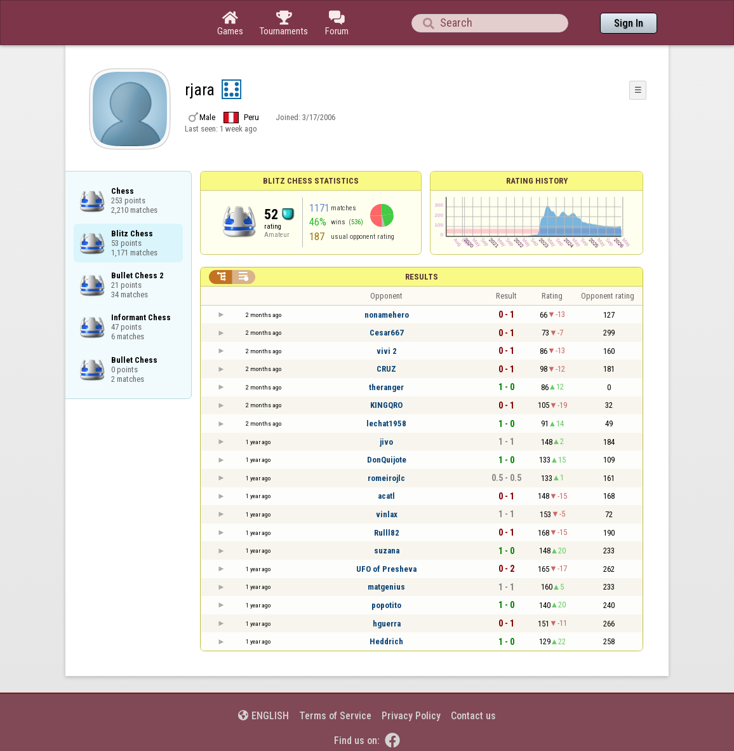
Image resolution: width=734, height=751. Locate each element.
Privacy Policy (411, 716)
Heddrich (386, 641)
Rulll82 (386, 533)
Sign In (628, 23)
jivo (386, 442)
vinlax (386, 514)
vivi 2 (387, 351)
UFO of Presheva (386, 569)
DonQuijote (386, 459)
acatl (386, 496)
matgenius (386, 587)
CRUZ (386, 369)
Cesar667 (387, 332)
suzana (386, 550)
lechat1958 (386, 423)
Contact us (473, 716)
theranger (386, 387)
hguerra (387, 623)
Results (421, 276)
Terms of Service (335, 716)
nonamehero (386, 315)
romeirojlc (386, 478)
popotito (386, 605)
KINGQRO (386, 405)
